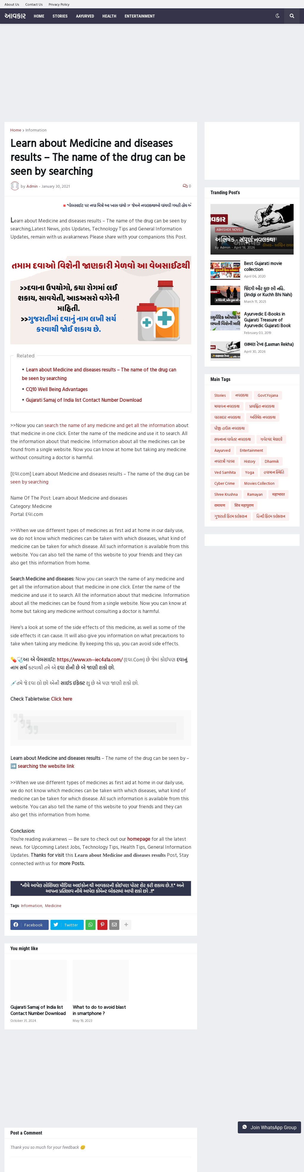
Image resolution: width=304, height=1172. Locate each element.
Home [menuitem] (39, 16)
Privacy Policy (59, 4)
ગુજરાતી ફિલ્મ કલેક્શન (230, 516)
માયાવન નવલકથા (227, 406)
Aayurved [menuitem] (85, 16)
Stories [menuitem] (60, 16)
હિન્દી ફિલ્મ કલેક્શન (270, 516)
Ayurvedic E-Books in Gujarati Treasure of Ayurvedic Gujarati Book (267, 320)
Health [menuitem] (109, 16)
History (249, 461)
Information (36, 130)
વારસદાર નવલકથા (227, 417)
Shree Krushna (226, 494)
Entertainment (251, 450)
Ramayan (255, 494)
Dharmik (272, 461)
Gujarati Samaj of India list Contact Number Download (84, 400)
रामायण (219, 505)
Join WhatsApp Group (269, 1127)
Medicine (53, 905)
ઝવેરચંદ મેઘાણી (271, 439)
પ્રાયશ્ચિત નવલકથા (262, 406)
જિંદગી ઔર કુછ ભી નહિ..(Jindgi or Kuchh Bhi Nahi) (268, 291)
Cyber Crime (224, 483)
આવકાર (15, 16)
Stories (220, 395)
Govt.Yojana (268, 395)
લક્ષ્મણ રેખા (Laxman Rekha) (269, 344)
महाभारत (278, 494)
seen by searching (29, 481)
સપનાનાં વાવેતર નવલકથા (232, 439)
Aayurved (222, 450)
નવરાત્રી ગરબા (224, 461)
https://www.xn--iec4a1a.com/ (90, 659)
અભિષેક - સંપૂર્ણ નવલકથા (245, 239)
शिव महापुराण (244, 505)
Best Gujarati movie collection (263, 266)
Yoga (249, 472)
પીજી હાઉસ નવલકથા (229, 428)
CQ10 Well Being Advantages (57, 389)
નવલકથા (241, 395)
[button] (277, 16)
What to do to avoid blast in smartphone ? (99, 1010)
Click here (61, 698)
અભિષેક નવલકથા (263, 417)
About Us (11, 4)
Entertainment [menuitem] (140, 16)
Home (15, 130)
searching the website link (46, 766)
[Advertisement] (152, 72)
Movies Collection (259, 483)
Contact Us (34, 4)
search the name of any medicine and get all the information (110, 425)
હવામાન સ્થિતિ (274, 472)
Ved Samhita (225, 472)
